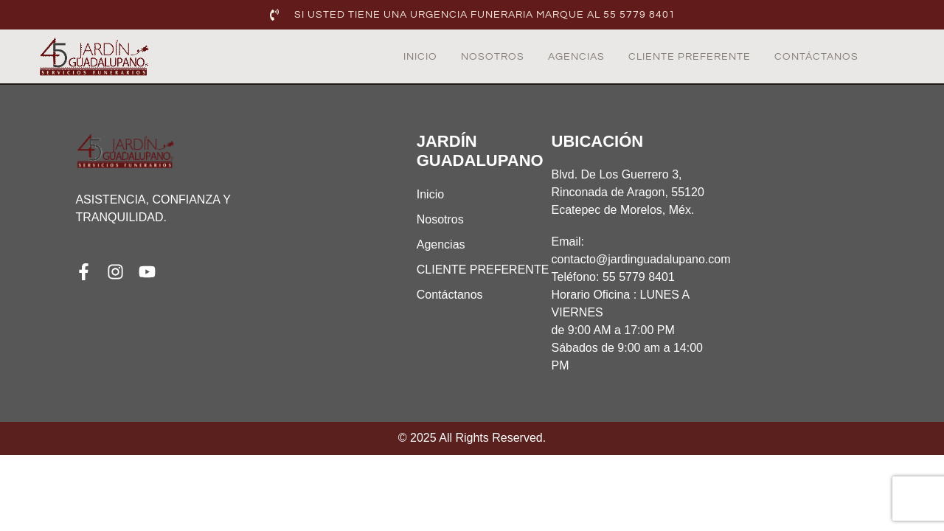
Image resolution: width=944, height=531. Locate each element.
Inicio (420, 57)
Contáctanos (816, 57)
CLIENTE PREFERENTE (689, 57)
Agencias (576, 57)
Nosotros (492, 57)
